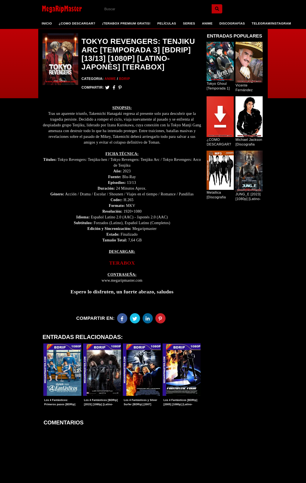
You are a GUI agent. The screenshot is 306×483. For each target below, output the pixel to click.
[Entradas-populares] (62, 369)
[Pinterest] (120, 87)
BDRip (124, 79)
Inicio (47, 23)
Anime (207, 23)
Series (189, 23)
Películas (166, 23)
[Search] (217, 8)
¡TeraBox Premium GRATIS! (126, 23)
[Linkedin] (147, 318)
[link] (122, 263)
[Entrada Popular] (220, 61)
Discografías (232, 23)
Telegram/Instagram (271, 23)
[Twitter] (107, 87)
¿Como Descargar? (77, 23)
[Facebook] (122, 318)
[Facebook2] (114, 87)
